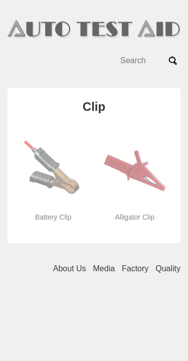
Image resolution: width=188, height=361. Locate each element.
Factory (135, 268)
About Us (69, 268)
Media (104, 268)
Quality (167, 268)
